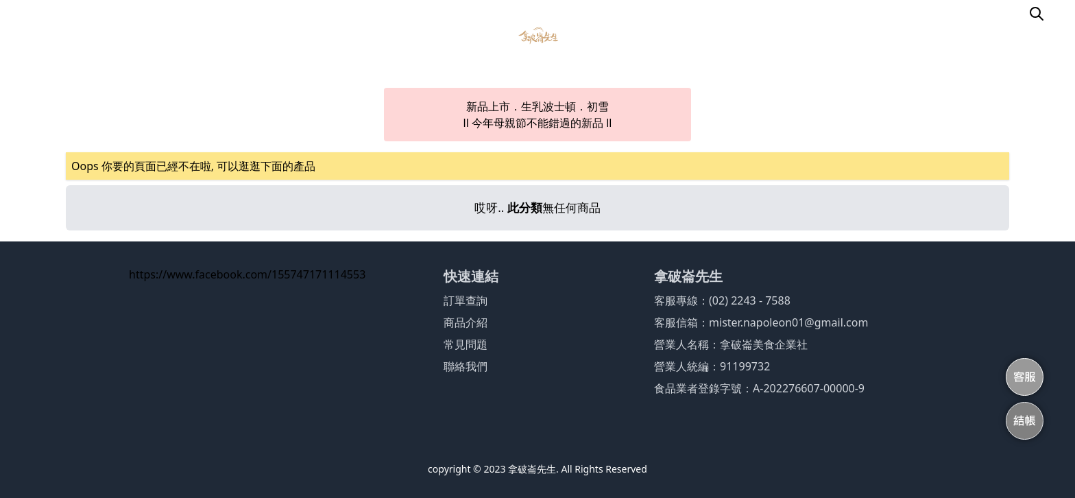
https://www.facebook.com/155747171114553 (247, 274)
